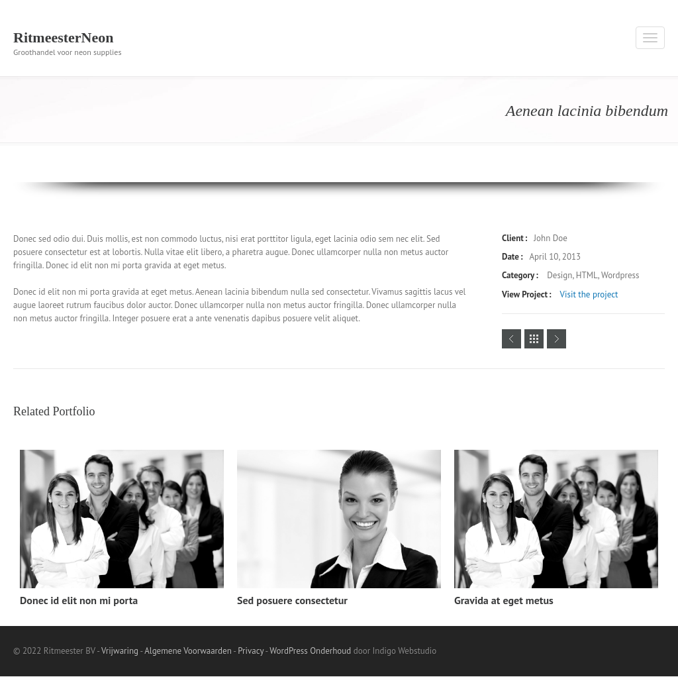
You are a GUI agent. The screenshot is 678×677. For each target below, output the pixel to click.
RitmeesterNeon (63, 37)
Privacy (251, 650)
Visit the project (589, 294)
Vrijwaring (119, 650)
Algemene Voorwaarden (188, 650)
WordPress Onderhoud (310, 650)
